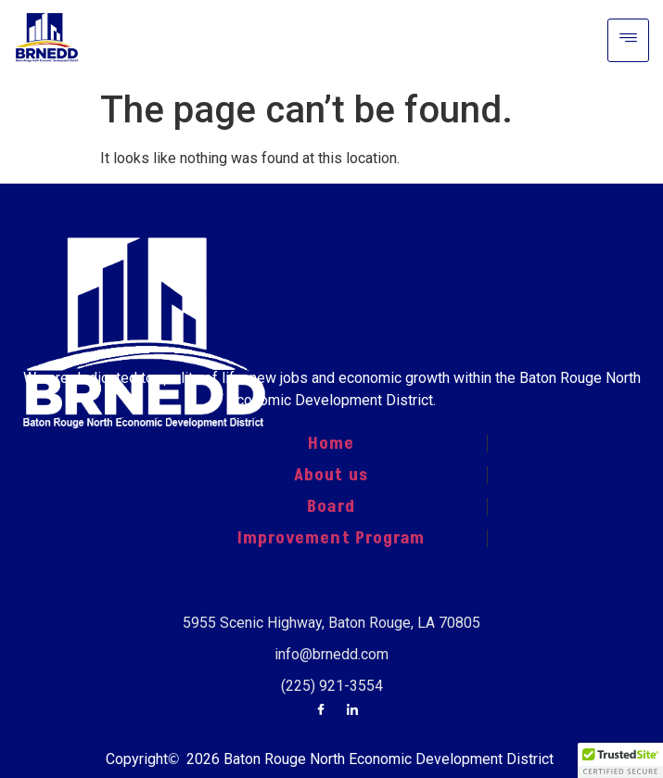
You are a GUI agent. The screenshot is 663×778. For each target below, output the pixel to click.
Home (331, 443)
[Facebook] (321, 711)
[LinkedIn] (352, 711)
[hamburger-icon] (628, 40)
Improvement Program (331, 538)
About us (331, 475)
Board (331, 506)
